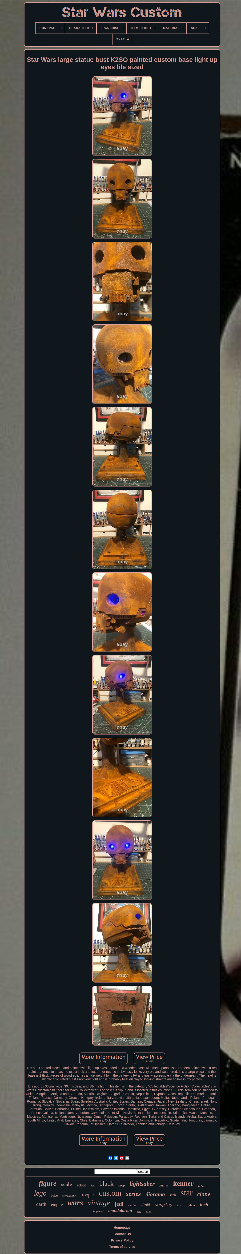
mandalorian (120, 1210)
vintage (99, 1202)
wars (75, 1202)
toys (179, 1205)
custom (110, 1193)
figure (47, 1183)
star (187, 1192)
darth (41, 1204)
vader (132, 1205)
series (133, 1193)
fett (93, 1185)
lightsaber (142, 1183)
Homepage (122, 1227)
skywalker (69, 1195)
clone (203, 1194)
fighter (190, 1205)
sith (173, 1195)
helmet (202, 1186)
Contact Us (122, 1234)
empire (57, 1204)
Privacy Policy (122, 1240)
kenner (183, 1183)
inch (204, 1204)
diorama (155, 1194)
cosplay (164, 1205)
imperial (98, 1211)
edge (139, 1212)
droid (145, 1205)
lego (40, 1193)
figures (163, 1185)
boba (148, 1211)
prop (121, 1185)
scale (66, 1184)
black (106, 1183)
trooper (87, 1194)
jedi (119, 1204)
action (81, 1185)
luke (54, 1195)
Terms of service (122, 1247)
